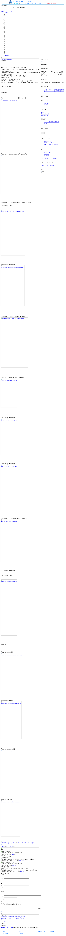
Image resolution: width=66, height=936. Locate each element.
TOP (4, 930)
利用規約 (52, 930)
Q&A (20, 930)
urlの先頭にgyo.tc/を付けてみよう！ (23, 1)
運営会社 (5, 932)
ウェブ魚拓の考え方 (39, 930)
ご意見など (22, 932)
